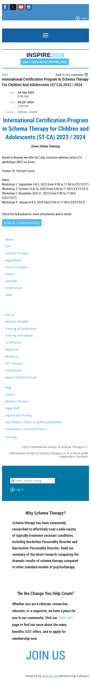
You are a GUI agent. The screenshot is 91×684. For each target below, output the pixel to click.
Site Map (11, 437)
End (12, 102)
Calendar (11, 281)
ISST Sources (13, 363)
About (9, 239)
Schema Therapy (16, 253)
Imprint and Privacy (18, 415)
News (9, 295)
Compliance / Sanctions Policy (25, 429)
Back (5, 74)
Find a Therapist (16, 267)
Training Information (19, 335)
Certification (13, 342)
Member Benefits (17, 321)
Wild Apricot (50, 676)
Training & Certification (20, 328)
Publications (13, 370)
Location (10, 112)
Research (11, 356)
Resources (12, 349)
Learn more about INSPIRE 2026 (45, 62)
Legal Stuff (12, 408)
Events (9, 274)
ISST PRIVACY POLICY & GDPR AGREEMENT (33, 422)
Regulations (13, 260)
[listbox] (72, 74)
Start (12, 92)
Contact (10, 394)
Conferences (13, 288)
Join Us (9, 314)
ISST (8, 246)
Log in (85, 18)
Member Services (17, 401)
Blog (8, 387)
